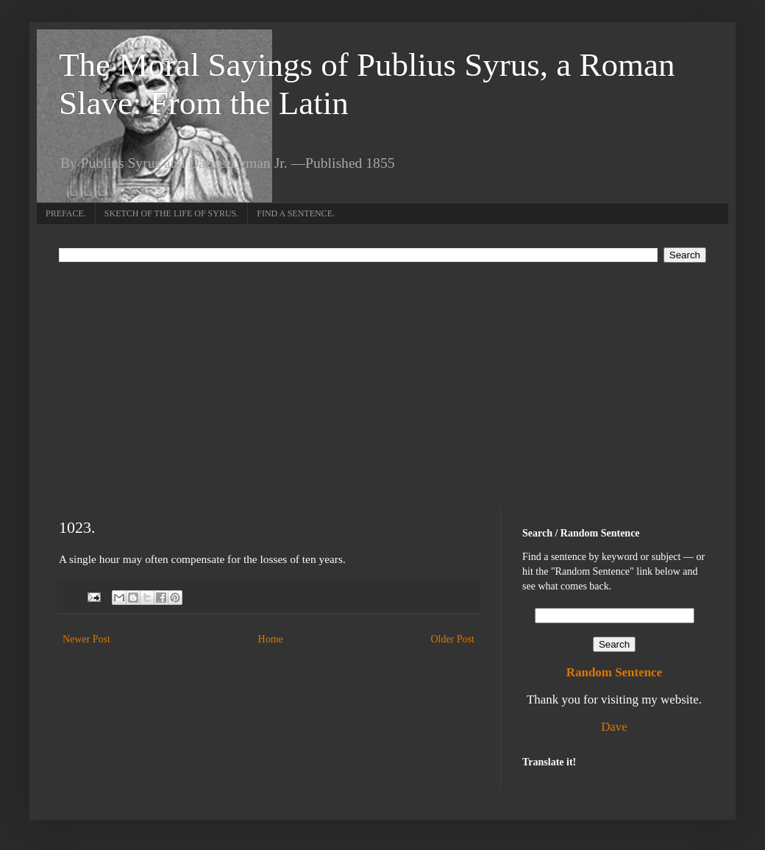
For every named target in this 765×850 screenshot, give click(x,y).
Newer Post (86, 639)
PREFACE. (66, 213)
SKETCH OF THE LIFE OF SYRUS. (171, 213)
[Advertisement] (382, 373)
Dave (614, 727)
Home (270, 639)
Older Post (453, 639)
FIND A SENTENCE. (296, 213)
